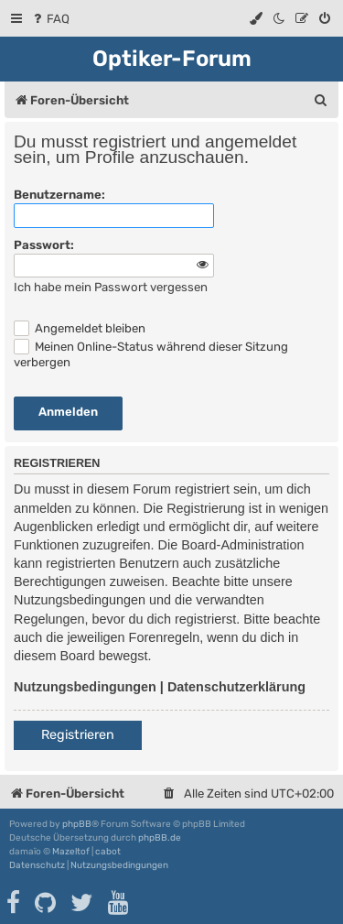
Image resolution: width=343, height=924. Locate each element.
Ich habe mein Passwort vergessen (111, 287)
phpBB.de (159, 837)
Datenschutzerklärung (236, 686)
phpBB (76, 824)
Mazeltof (71, 851)
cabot (108, 851)
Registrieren (77, 735)
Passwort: (44, 245)
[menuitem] (50, 18)
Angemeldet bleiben (79, 328)
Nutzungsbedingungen (85, 686)
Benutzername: (59, 194)
